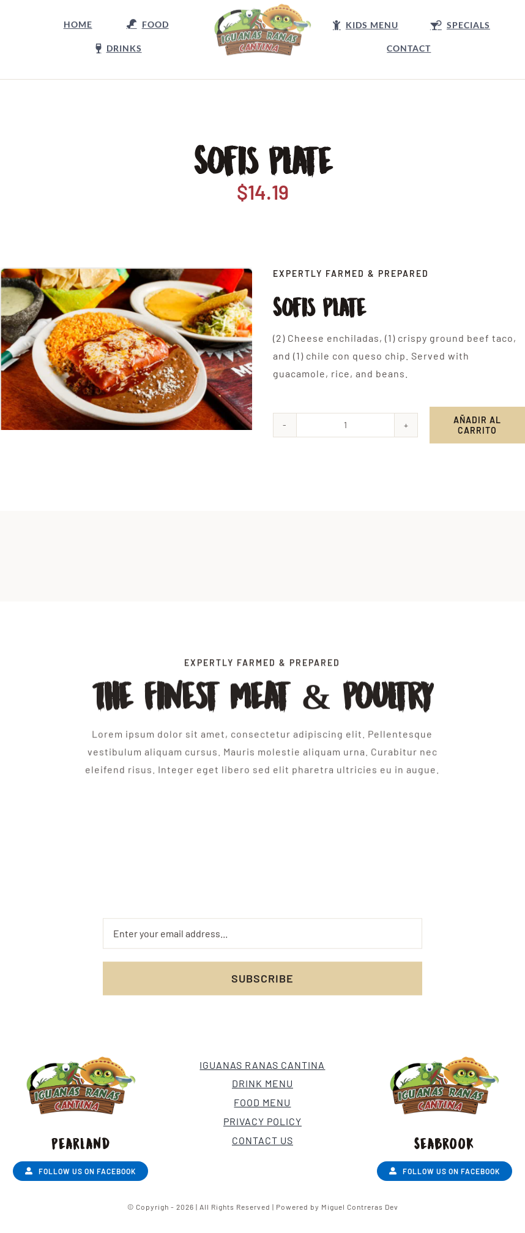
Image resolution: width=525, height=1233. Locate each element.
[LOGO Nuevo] (262, 12)
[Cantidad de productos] (346, 425)
